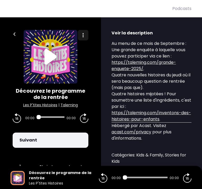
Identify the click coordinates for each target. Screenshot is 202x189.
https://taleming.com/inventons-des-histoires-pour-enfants (151, 116)
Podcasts (181, 9)
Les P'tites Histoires (40, 105)
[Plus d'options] (83, 35)
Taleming (69, 105)
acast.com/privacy (131, 132)
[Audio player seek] (50, 117)
